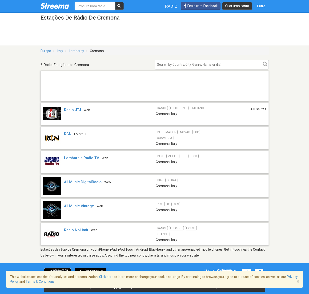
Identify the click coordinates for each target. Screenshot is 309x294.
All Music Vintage (79, 206)
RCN (68, 134)
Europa (45, 51)
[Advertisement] (154, 101)
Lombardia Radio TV (81, 158)
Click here (106, 277)
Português (226, 270)
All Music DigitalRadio (83, 182)
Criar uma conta (237, 6)
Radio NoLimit (76, 230)
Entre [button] (261, 6)
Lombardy (76, 51)
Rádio (171, 6)
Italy (60, 51)
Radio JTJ (72, 110)
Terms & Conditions (40, 281)
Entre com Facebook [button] (201, 6)
